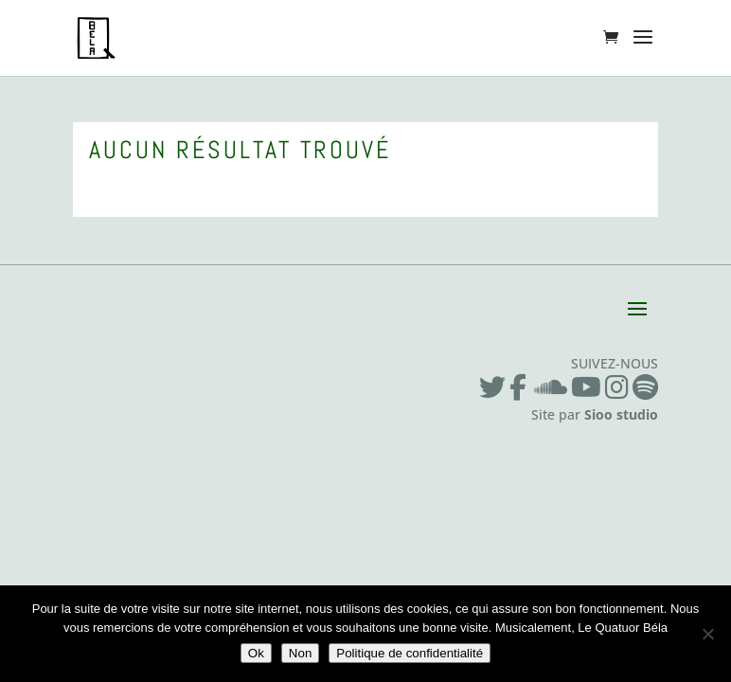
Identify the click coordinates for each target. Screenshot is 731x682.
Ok (256, 653)
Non (300, 653)
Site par (594, 414)
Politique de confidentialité (409, 653)
